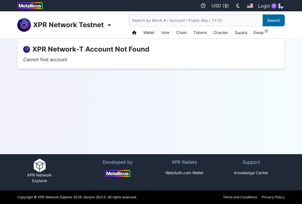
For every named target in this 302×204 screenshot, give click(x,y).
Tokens (200, 32)
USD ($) (220, 5)
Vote (165, 32)
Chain (181, 32)
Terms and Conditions (240, 197)
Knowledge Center (251, 172)
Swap (260, 32)
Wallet (148, 32)
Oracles (221, 32)
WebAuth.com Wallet (184, 172)
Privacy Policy (273, 197)
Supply (241, 32)
